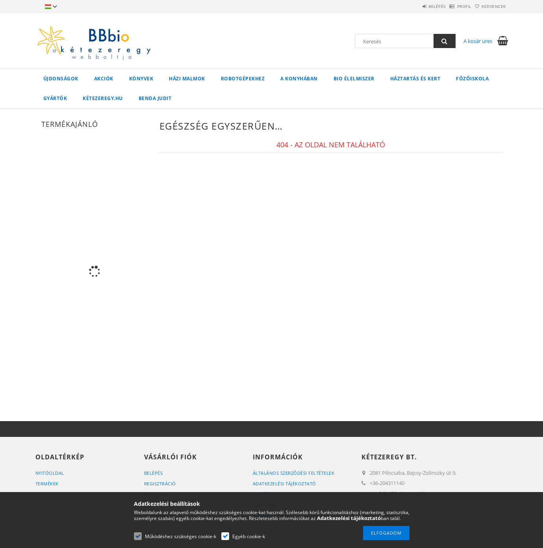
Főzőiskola (472, 78)
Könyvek (141, 78)
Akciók (103, 78)
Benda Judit (155, 98)
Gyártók (55, 98)
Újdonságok (60, 78)
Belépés (417, 6)
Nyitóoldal (49, 473)
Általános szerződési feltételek (294, 473)
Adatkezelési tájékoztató (284, 484)
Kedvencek (490, 6)
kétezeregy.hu (103, 98)
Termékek (47, 484)
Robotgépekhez (243, 78)
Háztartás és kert (415, 78)
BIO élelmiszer (354, 78)
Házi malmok (187, 78)
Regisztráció (160, 484)
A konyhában (299, 78)
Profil (452, 6)
